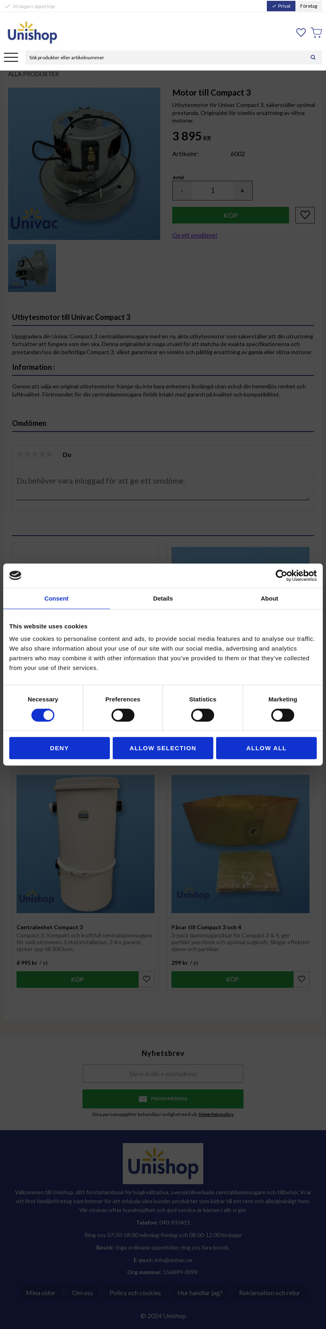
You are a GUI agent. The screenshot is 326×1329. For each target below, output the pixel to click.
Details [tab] (163, 598)
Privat (281, 6)
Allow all (266, 748)
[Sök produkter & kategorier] (164, 57)
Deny (59, 748)
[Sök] (313, 57)
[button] (11, 58)
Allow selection (163, 748)
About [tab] (269, 598)
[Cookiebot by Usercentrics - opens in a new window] (281, 576)
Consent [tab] (56, 598)
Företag (308, 6)
